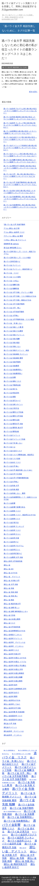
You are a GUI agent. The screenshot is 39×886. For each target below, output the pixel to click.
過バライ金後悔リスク (12, 519)
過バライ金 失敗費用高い (13, 373)
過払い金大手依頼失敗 (12, 627)
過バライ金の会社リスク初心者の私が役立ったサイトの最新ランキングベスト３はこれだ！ (20, 139)
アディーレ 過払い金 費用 (13, 236)
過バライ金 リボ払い (11, 281)
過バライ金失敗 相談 (11, 489)
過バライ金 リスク (11, 273)
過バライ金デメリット (12, 435)
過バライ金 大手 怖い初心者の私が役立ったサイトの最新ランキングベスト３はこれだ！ (19, 176)
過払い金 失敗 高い (11, 596)
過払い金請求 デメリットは (14, 642)
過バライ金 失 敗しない (13, 323)
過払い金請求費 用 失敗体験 (14, 712)
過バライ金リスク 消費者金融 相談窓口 (19, 455)
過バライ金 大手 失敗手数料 (14, 304)
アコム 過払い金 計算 (12, 228)
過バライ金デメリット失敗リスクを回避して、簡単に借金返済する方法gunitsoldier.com (19, 6)
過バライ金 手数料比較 (12, 385)
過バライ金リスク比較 (12, 458)
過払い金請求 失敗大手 (12, 654)
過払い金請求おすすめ (12, 700)
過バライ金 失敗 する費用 (13, 331)
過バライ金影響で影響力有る (14, 507)
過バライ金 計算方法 (11, 408)
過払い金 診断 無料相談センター (16, 611)
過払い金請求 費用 (10, 696)
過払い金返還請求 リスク (13, 716)
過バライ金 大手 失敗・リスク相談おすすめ (20, 296)
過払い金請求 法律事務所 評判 (15, 689)
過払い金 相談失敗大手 (12, 604)
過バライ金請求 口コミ (12, 534)
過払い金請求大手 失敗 (12, 708)
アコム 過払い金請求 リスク (14, 232)
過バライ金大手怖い (11, 482)
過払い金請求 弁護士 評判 (13, 669)
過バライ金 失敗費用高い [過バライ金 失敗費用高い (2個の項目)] (17, 821)
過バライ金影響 (9, 503)
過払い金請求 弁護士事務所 (14, 673)
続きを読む (33, 92)
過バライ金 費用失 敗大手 (13, 428)
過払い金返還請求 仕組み (13, 720)
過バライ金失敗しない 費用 (14, 493)
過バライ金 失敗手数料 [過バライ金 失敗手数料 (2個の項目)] (21, 808)
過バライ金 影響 (10, 377)
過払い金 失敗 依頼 (11, 592)
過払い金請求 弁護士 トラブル (15, 662)
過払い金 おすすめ (10, 573)
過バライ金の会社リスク (13, 451)
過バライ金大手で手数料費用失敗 (16, 478)
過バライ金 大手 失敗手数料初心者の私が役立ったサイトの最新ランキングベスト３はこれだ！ (20, 185)
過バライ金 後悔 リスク (12, 381)
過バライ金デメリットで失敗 (14, 439)
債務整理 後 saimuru (11, 244)
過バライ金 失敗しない (12, 346)
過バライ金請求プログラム (14, 546)
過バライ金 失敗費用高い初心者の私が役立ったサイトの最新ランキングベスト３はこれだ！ (20, 199)
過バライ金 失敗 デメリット (14, 335)
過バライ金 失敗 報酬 (12, 339)
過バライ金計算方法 (11, 522)
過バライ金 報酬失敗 (11, 288)
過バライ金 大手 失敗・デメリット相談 (18, 292)
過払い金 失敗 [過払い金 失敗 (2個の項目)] (17, 858)
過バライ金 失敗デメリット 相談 (16, 350)
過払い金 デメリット (12, 577)
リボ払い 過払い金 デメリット (15, 240)
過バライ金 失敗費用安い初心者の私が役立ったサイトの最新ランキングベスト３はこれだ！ (20, 207)
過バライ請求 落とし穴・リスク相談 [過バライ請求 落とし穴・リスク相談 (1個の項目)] (21, 753)
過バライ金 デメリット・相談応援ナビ (18, 269)
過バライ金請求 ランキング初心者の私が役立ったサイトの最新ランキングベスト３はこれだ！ (20, 125)
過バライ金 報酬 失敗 (12, 285)
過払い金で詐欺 (9, 615)
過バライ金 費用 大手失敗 (13, 416)
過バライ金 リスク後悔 (12, 277)
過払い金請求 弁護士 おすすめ (15, 658)
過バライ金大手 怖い (11, 466)
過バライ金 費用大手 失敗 (13, 424)
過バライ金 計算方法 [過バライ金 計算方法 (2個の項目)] (18, 831)
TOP (18, 17)
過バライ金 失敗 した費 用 (13, 327)
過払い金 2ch (8, 569)
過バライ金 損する (10, 389)
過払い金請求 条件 (10, 685)
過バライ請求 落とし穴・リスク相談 (17, 257)
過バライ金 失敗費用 (11, 366)
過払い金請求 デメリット (13, 638)
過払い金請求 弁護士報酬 (13, 677)
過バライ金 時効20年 (11, 393)
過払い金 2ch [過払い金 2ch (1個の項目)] (23, 847)
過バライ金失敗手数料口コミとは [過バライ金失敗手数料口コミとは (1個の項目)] (12, 811)
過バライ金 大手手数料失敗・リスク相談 (19, 319)
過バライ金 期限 (10, 397)
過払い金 (7, 565)
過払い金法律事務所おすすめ (14, 631)
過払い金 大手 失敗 (11, 584)
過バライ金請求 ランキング (14, 526)
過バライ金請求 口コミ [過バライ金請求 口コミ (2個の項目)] (19, 840)
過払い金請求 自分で (11, 693)
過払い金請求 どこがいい (14, 646)
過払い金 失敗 (9, 588)
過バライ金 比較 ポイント (13, 404)
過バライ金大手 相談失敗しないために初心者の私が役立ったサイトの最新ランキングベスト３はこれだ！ (19, 49)
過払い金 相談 (9, 600)
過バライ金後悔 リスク (12, 511)
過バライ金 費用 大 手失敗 (13, 412)
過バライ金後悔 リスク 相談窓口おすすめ (20, 515)
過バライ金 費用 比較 (12, 420)
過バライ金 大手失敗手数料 (14, 312)
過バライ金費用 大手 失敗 (13, 557)
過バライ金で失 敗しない (13, 443)
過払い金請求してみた (12, 704)
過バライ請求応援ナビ (12, 261)
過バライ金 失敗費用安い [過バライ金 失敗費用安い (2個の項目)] (20, 817)
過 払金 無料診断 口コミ (13, 248)
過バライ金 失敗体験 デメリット (16, 354)
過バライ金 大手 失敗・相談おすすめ (17, 300)
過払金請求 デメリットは (14, 731)
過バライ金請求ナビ (11, 542)
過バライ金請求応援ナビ (13, 553)
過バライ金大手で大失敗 (13, 474)
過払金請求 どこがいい (13, 735)
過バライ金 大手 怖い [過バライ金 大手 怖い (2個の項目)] (19, 773)
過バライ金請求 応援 (11, 538)
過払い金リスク (9, 623)
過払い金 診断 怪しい (12, 607)
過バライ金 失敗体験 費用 (13, 358)
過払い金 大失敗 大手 (12, 580)
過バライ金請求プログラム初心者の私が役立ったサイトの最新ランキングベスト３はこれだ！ (20, 111)
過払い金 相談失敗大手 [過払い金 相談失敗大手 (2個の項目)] (15, 864)
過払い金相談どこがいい (13, 635)
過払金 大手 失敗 (10, 723)
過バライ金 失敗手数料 (12, 362)
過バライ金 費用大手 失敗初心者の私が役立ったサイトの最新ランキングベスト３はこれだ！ (20, 168)
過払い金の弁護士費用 (12, 619)
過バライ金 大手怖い (11, 315)
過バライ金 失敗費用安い (13, 370)
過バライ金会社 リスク (12, 462)
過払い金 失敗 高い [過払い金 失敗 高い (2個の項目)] (25, 861)
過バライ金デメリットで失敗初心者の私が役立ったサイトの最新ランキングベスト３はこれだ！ (20, 148)
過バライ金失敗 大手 (11, 486)
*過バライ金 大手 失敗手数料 (14, 224)
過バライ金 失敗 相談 (12, 343)
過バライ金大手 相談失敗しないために (14, 67)
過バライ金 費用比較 (11, 431)
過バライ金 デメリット (12, 265)
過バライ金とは (9, 447)
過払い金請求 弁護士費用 (13, 681)
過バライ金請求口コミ (12, 550)
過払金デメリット (10, 727)
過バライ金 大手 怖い (12, 308)
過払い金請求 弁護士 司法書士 (15, 665)
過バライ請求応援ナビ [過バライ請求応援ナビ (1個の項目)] (9, 750)
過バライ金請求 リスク (12, 530)
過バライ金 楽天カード (12, 400)
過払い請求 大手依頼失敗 (13, 561)
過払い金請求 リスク (11, 650)
